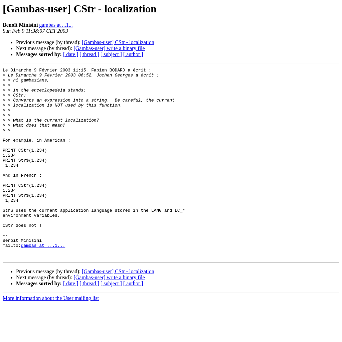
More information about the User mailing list (51, 336)
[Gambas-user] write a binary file (109, 48)
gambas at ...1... (55, 25)
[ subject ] (111, 54)
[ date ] (70, 54)
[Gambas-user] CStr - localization (118, 42)
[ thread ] (89, 54)
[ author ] (133, 54)
